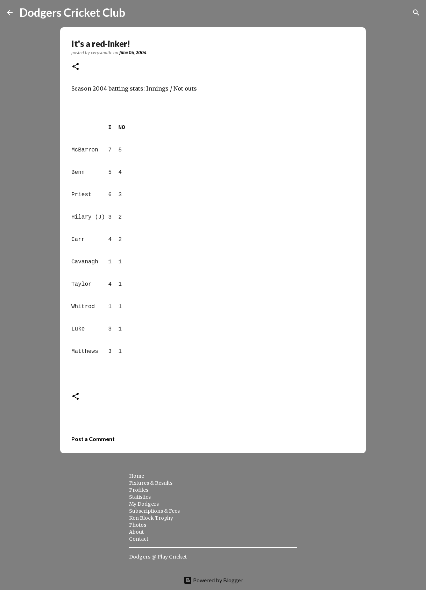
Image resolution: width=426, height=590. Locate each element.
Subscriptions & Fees (154, 511)
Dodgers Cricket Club (72, 12)
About (136, 532)
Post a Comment (93, 438)
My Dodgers (144, 504)
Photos (137, 525)
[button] (75, 67)
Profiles (138, 490)
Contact (138, 539)
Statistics (140, 497)
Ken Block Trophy (151, 518)
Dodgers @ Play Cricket (158, 557)
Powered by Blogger (213, 580)
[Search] (135, 12)
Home (136, 476)
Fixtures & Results (150, 483)
